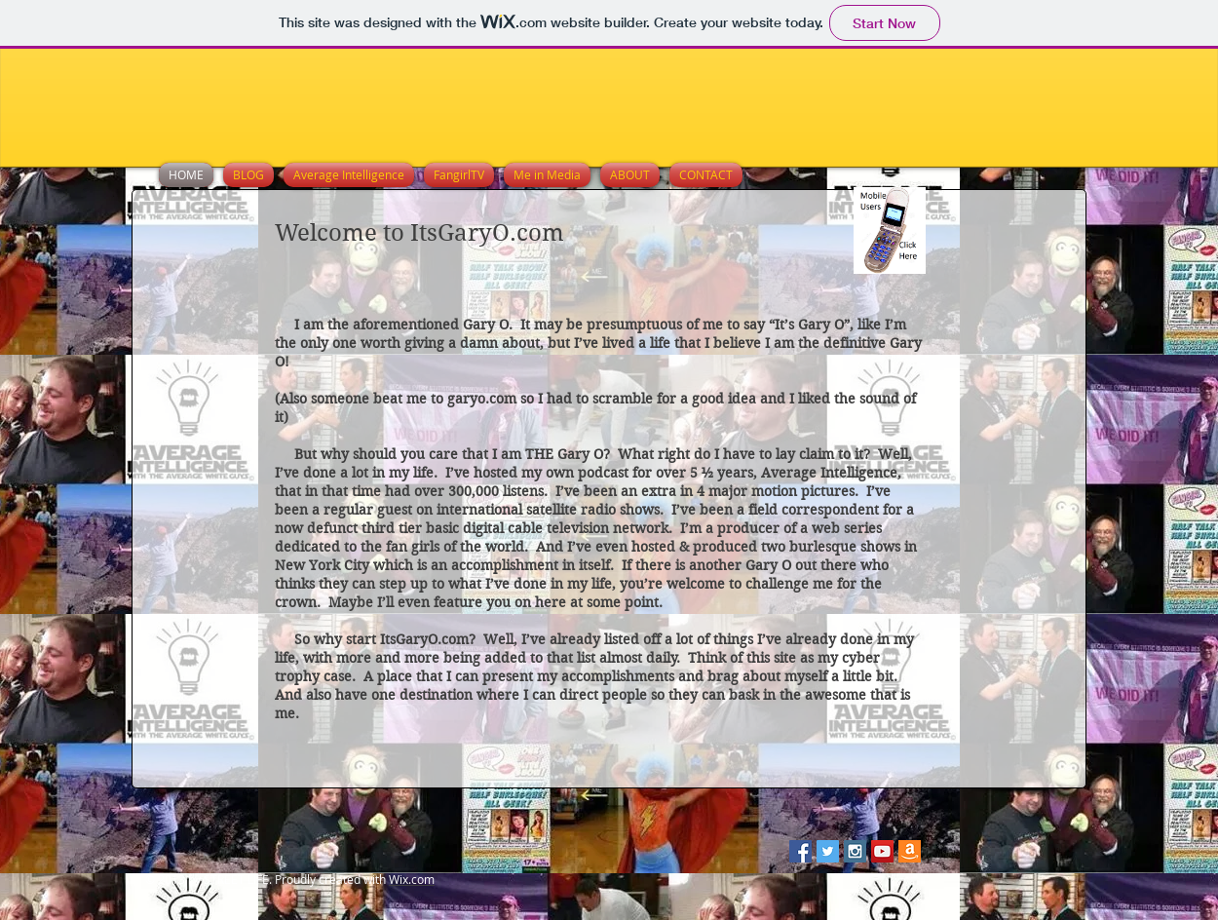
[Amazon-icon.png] (909, 851)
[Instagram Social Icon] (855, 851)
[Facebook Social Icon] (800, 851)
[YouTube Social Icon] (882, 851)
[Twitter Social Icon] (828, 851)
